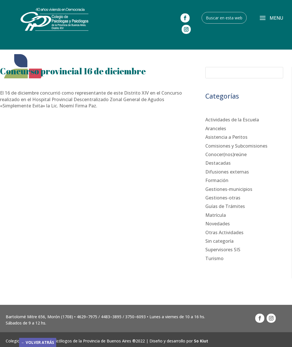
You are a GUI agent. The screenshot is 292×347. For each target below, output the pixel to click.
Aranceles (215, 128)
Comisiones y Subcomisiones (236, 146)
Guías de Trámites (225, 206)
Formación (216, 180)
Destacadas (218, 163)
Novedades (217, 224)
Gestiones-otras (222, 198)
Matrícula (215, 215)
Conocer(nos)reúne (226, 154)
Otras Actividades (224, 232)
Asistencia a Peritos (226, 137)
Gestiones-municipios (228, 189)
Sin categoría (219, 241)
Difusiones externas (227, 172)
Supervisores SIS (222, 249)
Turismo (214, 258)
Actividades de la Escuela (232, 120)
